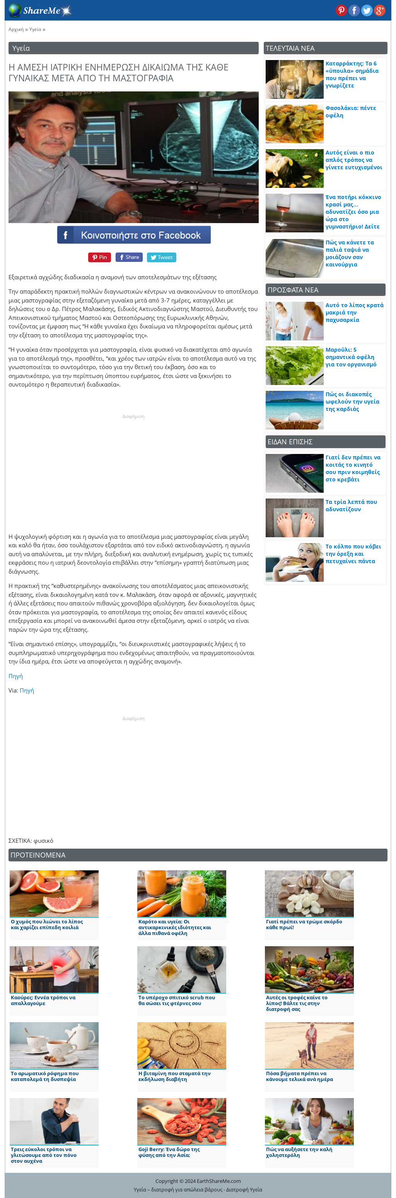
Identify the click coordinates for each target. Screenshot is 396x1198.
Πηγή (16, 676)
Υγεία (35, 29)
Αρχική (16, 29)
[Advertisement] (133, 467)
